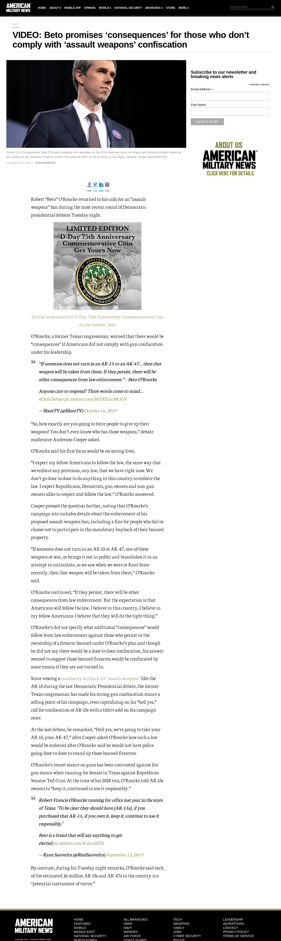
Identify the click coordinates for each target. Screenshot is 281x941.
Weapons (181, 923)
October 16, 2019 (101, 410)
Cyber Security (187, 936)
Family (178, 928)
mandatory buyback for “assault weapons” (102, 678)
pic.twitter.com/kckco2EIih (79, 842)
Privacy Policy (236, 932)
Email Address (202, 89)
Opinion (89, 7)
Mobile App (73, 7)
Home (42, 7)
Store (170, 7)
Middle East (84, 932)
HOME (78, 919)
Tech (177, 919)
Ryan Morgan (45, 162)
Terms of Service (238, 936)
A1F (15, 24)
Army (128, 923)
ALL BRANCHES (136, 919)
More (183, 7)
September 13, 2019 (126, 854)
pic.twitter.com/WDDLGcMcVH (97, 398)
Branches (153, 7)
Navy (128, 928)
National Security (128, 7)
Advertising (233, 923)
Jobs (177, 932)
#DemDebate (52, 398)
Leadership (233, 919)
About (54, 7)
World (104, 7)
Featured (82, 923)
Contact (230, 928)
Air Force (132, 936)
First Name (198, 105)
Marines (131, 932)
